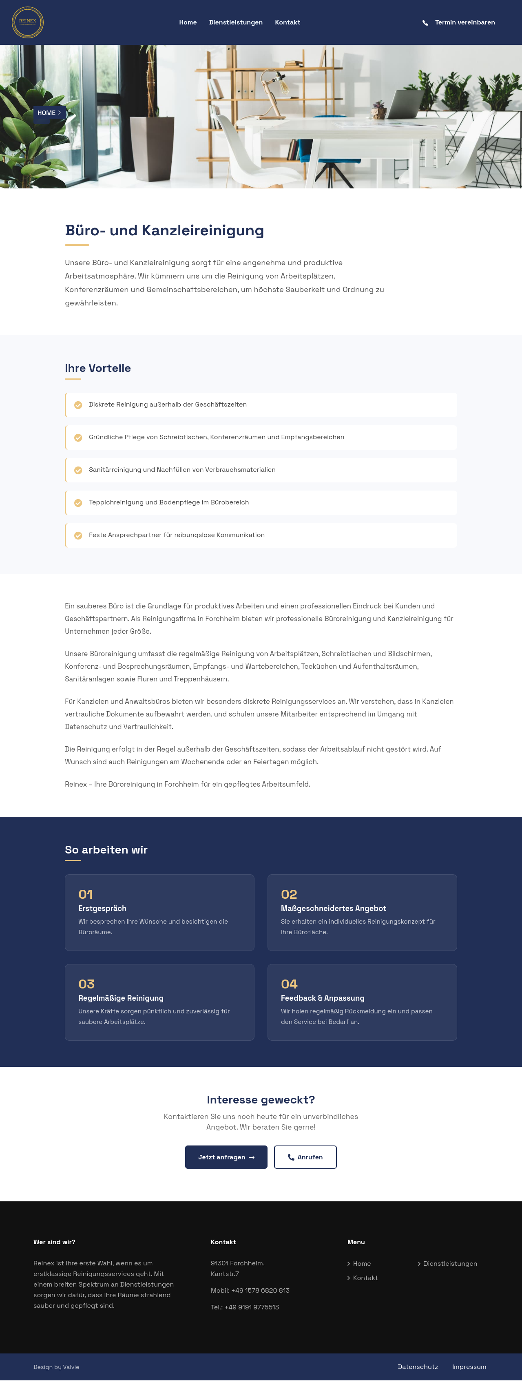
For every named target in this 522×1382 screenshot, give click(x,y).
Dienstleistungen (236, 22)
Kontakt (287, 22)
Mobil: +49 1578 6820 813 (250, 1292)
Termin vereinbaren (458, 22)
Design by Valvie (56, 1368)
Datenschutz (418, 1368)
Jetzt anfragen (226, 1158)
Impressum (471, 1368)
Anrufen (305, 1158)
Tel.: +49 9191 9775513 (245, 1309)
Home (188, 22)
